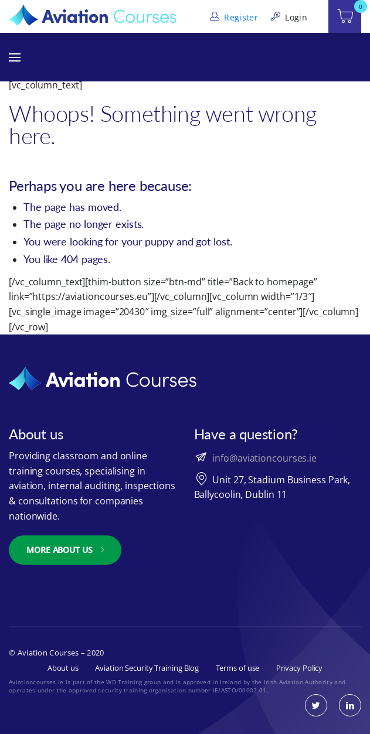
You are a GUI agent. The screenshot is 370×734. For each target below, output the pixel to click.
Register (233, 17)
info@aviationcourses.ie (264, 458)
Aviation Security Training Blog (147, 668)
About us (63, 668)
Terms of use (238, 668)
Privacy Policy (299, 668)
